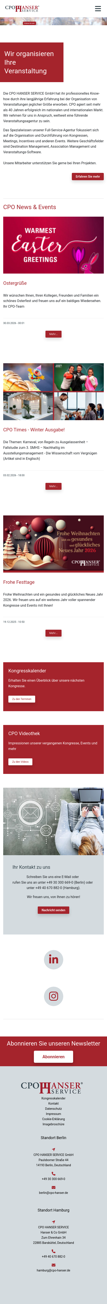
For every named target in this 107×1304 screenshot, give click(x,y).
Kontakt (53, 1103)
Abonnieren (53, 1056)
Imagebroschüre (53, 1124)
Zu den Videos (20, 761)
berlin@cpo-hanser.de (53, 1192)
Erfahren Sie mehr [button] (29, 23)
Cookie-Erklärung (53, 1119)
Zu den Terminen (21, 699)
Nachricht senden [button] (53, 910)
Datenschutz (53, 1108)
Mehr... (53, 334)
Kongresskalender (54, 1098)
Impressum (53, 1114)
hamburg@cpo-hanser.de (53, 1270)
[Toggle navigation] (98, 8)
